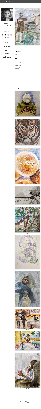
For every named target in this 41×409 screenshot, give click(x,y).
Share (17, 68)
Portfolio (7, 47)
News (7, 53)
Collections (7, 57)
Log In (39, 1)
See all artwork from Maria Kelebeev (27, 401)
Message (7, 42)
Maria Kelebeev (28, 88)
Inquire (18, 63)
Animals (20, 80)
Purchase (18, 65)
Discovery (8, 1)
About (7, 50)
